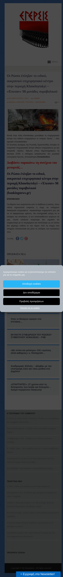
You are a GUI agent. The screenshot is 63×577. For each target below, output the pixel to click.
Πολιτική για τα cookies (30, 308)
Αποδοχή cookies (31, 283)
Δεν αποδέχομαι (31, 292)
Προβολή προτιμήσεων (31, 301)
